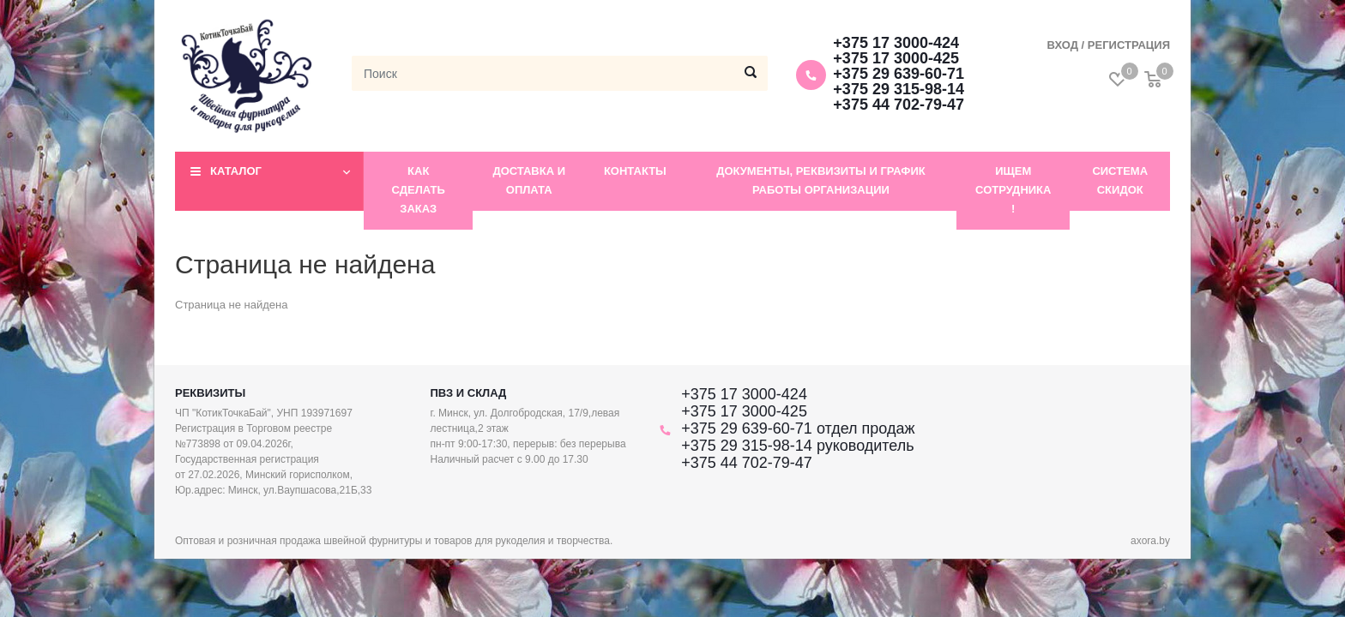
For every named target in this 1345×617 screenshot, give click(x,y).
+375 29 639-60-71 (898, 73)
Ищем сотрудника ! (1013, 190)
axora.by (1150, 541)
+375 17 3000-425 (896, 58)
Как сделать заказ (418, 190)
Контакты (635, 171)
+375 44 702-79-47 (898, 104)
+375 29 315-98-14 (898, 89)
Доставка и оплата (528, 180)
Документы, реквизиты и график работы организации (821, 180)
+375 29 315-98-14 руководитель (797, 445)
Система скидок (1120, 180)
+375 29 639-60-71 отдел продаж (797, 428)
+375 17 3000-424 (896, 43)
